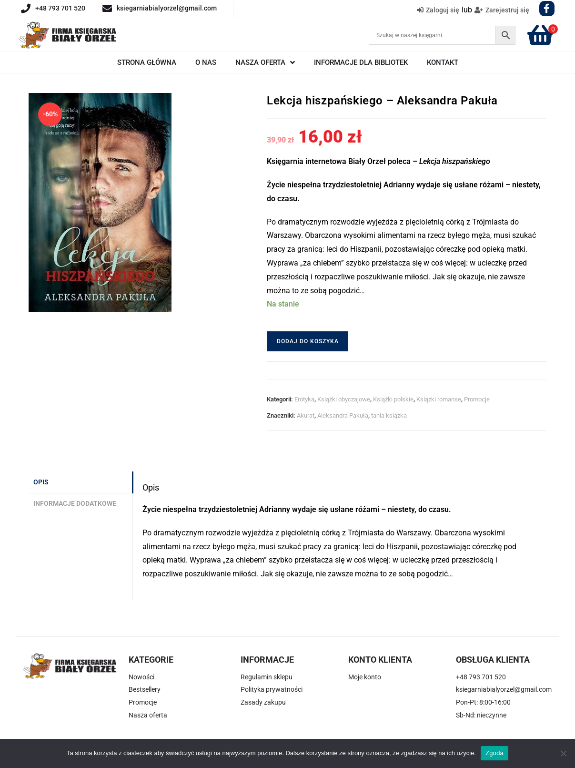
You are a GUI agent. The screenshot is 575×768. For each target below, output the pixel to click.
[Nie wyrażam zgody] (563, 753)
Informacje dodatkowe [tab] (74, 504)
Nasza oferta (148, 715)
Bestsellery (145, 689)
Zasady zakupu (263, 702)
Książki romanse (438, 399)
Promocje (477, 399)
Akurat (305, 415)
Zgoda (494, 753)
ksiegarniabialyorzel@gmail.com (167, 8)
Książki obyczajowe (343, 399)
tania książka (389, 415)
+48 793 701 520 (60, 8)
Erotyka (304, 399)
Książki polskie (393, 399)
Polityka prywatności (272, 689)
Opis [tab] (41, 482)
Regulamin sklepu (267, 677)
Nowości (141, 677)
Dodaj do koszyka (308, 341)
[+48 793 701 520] (25, 8)
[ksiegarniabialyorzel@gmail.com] (107, 8)
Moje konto (364, 677)
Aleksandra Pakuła (342, 415)
